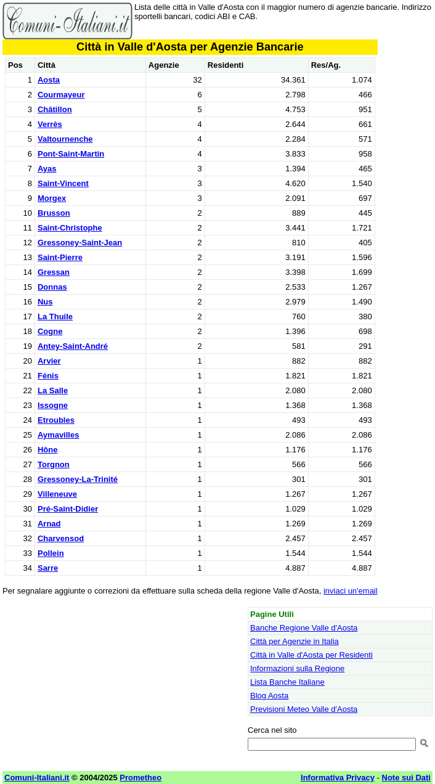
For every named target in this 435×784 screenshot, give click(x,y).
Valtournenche (65, 139)
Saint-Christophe (70, 227)
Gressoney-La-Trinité (78, 479)
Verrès (50, 124)
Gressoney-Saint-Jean (80, 242)
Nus (45, 301)
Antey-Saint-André (73, 346)
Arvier (49, 360)
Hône (48, 449)
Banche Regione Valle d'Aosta (303, 627)
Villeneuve (57, 494)
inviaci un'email (350, 590)
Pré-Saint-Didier (68, 508)
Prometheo (140, 777)
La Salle (53, 390)
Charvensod (61, 538)
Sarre (48, 568)
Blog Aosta (269, 695)
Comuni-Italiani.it (36, 777)
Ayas (47, 168)
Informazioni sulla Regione (297, 668)
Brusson (54, 213)
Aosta (49, 79)
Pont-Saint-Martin (71, 153)
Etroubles (56, 420)
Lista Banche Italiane (287, 682)
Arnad (49, 523)
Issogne (53, 405)
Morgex (52, 198)
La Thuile (55, 316)
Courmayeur (61, 94)
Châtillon (55, 109)
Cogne (50, 331)
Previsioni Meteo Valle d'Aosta (303, 709)
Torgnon (54, 464)
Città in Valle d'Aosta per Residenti (311, 654)
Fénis (48, 375)
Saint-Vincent (63, 183)
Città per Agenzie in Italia (294, 641)
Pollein (51, 553)
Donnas (52, 287)
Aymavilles (58, 434)
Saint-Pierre (60, 257)
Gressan (54, 272)
